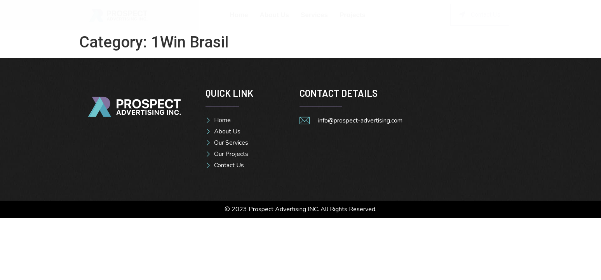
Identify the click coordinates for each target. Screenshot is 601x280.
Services (314, 15)
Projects (353, 15)
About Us (274, 15)
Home (239, 15)
